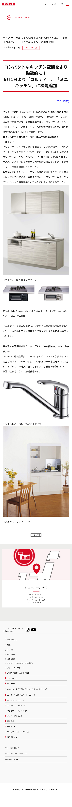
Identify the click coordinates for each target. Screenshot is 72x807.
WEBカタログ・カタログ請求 (18, 676)
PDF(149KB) (62, 101)
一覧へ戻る (36, 536)
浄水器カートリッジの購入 (17, 714)
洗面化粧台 (11, 662)
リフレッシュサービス (15, 703)
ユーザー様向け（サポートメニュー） (21, 698)
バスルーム (11, 657)
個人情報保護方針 (12, 762)
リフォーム (11, 686)
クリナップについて (14, 719)
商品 (8, 648)
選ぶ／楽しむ (12, 642)
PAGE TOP (36, 781)
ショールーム (12, 681)
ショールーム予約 (49, 4)
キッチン (10, 653)
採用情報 (10, 724)
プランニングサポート (15, 671)
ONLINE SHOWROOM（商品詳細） (20, 666)
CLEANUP (14, 17)
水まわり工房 (27, 692)
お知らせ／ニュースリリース (18, 735)
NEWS (28, 18)
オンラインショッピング (16, 708)
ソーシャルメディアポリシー (16, 757)
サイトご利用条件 (12, 751)
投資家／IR (11, 729)
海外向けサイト (13, 740)
